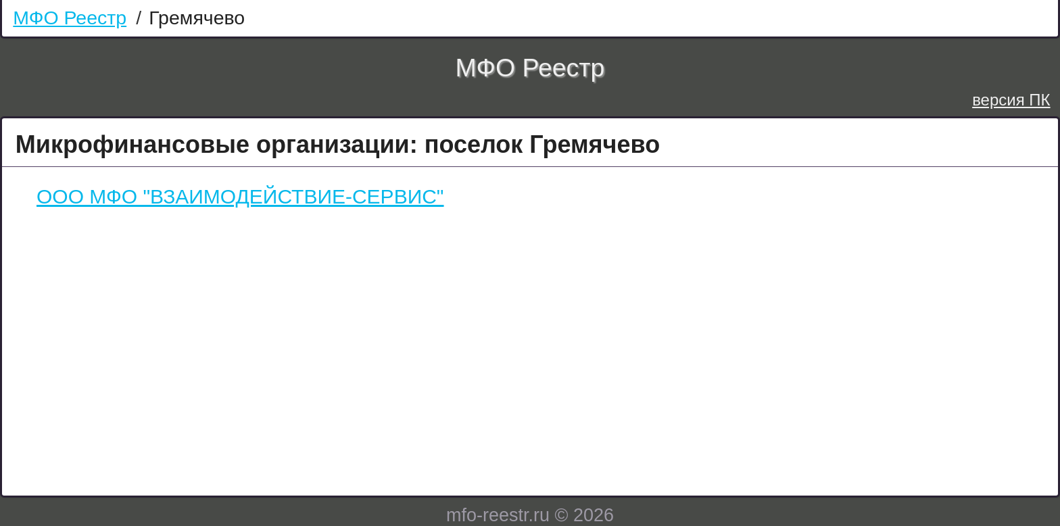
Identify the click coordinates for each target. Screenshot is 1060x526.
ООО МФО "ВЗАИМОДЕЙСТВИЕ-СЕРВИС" (240, 196)
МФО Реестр (69, 17)
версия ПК (1011, 100)
